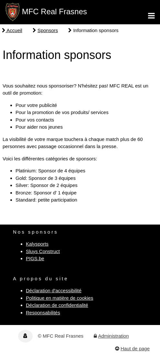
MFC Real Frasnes (54, 11)
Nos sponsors (35, 232)
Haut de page (135, 348)
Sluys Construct (43, 251)
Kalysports (37, 244)
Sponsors (47, 30)
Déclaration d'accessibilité (53, 290)
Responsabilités (43, 312)
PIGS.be (35, 258)
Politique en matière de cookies (59, 298)
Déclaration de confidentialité (57, 305)
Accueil (12, 30)
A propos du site (41, 278)
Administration (113, 336)
